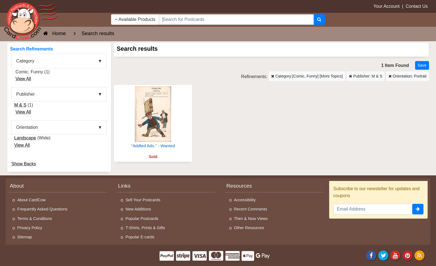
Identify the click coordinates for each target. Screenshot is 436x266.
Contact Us (417, 6)
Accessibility (245, 200)
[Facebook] (371, 255)
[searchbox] (236, 19)
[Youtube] (395, 255)
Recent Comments (250, 209)
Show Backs (23, 163)
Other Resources (249, 228)
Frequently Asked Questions (42, 209)
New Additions (138, 209)
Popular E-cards (140, 237)
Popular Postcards (142, 218)
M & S (20, 105)
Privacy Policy (29, 228)
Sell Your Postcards (143, 200)
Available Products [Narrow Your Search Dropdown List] (135, 19)
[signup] (417, 209)
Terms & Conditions (34, 218)
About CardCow (31, 200)
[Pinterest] (407, 255)
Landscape (25, 138)
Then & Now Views (251, 218)
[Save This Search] (422, 65)
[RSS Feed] (419, 255)
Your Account (387, 6)
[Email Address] (372, 209)
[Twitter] (383, 255)
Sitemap (24, 237)
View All (23, 78)
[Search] (319, 19)
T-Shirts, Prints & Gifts (145, 228)
